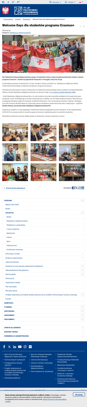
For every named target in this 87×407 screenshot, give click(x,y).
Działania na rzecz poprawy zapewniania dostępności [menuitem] (24, 266)
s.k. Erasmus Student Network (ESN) (63, 92)
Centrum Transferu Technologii (41, 363)
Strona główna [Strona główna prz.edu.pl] (8, 19)
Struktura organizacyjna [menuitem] (44, 258)
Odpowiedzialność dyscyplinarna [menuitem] (17, 270)
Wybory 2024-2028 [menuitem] (12, 204)
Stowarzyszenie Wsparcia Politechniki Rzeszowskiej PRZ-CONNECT (68, 381)
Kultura (9, 237)
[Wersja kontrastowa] (3, 2)
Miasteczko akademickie (65, 365)
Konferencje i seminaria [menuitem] (15, 249)
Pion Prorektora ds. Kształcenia (42, 371)
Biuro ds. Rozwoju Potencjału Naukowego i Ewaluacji (41, 355)
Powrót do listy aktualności (15, 188)
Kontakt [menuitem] (8, 299)
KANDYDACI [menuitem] (8, 303)
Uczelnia (18, 19)
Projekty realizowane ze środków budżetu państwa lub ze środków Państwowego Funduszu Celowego (15, 371)
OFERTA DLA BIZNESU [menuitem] (44, 327)
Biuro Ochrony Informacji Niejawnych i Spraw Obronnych (15, 355)
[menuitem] (82, 200)
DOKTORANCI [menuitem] (9, 311)
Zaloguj (70, 2)
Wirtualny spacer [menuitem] (11, 291)
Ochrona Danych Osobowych (15, 360)
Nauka (9, 217)
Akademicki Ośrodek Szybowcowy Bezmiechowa (67, 355)
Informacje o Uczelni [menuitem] (44, 253)
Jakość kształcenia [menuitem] (12, 262)
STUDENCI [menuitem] (8, 307)
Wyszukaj (55, 2)
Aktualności (26, 19)
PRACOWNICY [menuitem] (9, 319)
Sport (8, 241)
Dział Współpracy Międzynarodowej (37, 367)
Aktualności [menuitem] (9, 213)
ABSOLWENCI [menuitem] (9, 315)
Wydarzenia (11, 233)
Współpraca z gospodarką (16, 225)
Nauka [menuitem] (7, 209)
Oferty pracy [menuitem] (9, 278)
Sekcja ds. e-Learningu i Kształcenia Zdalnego (65, 374)
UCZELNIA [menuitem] (8, 200)
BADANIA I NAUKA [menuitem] (44, 332)
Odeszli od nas (12, 245)
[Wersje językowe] (81, 2)
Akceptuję (79, 395)
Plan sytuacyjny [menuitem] (11, 286)
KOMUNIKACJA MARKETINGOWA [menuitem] (44, 336)
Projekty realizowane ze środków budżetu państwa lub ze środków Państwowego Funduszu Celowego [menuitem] (41, 295)
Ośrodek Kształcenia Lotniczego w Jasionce (65, 369)
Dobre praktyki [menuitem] (10, 274)
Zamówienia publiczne (12, 378)
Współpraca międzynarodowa (20, 33)
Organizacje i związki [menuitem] (12, 282)
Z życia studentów (13, 229)
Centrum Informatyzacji (39, 360)
